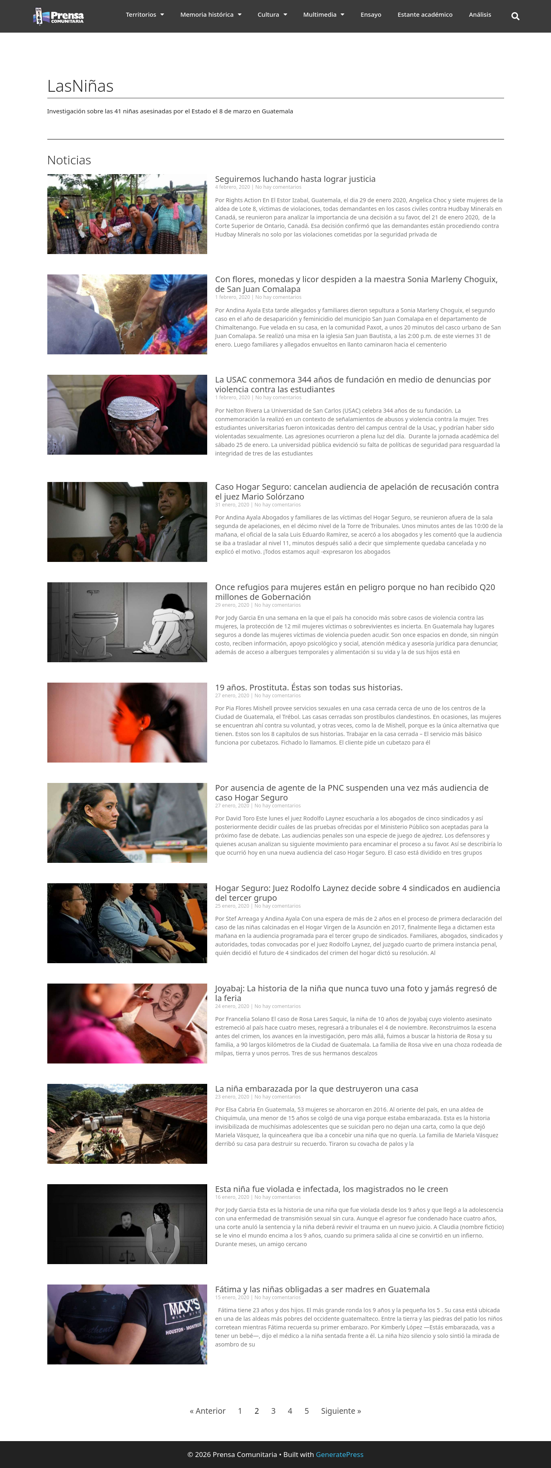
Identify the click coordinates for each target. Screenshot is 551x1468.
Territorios (145, 14)
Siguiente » (341, 1411)
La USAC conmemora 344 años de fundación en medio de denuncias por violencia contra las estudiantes (353, 384)
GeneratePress (340, 1454)
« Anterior (208, 1411)
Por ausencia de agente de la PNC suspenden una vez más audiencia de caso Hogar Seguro (352, 792)
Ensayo (371, 14)
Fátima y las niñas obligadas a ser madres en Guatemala (322, 1289)
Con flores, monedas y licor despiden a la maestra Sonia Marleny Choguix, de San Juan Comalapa (356, 284)
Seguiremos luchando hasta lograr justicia (295, 178)
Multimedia (324, 14)
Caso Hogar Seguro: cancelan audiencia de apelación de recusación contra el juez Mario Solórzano (357, 491)
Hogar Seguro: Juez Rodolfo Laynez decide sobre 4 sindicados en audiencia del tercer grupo (357, 892)
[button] (515, 16)
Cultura (272, 14)
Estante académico (425, 14)
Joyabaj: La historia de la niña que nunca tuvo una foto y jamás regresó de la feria (356, 993)
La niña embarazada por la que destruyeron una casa (316, 1088)
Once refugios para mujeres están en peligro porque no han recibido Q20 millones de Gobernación (355, 591)
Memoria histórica (210, 14)
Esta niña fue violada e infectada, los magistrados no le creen (331, 1188)
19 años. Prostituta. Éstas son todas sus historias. (309, 687)
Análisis (480, 14)
